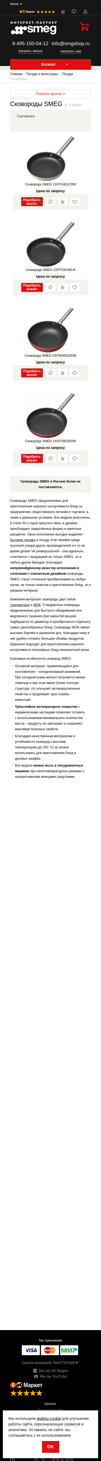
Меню (14, 4)
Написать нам (70, 51)
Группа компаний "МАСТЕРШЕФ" (50, 1363)
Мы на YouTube (50, 1376)
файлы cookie (49, 1418)
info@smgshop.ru (71, 43)
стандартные (20, 605)
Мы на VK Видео (50, 1371)
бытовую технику (23, 540)
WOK (37, 605)
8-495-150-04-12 (30, 43)
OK (50, 1446)
